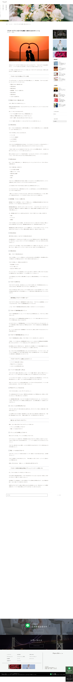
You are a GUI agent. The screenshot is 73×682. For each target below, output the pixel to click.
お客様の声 (45, 6)
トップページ (14, 6)
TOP (6, 29)
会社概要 (62, 6)
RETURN (9, 500)
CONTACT (36, 636)
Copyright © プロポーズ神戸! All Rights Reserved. (64, 679)
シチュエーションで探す (31, 6)
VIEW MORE (36, 651)
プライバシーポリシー (33, 662)
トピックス (56, 6)
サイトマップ (32, 664)
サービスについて (21, 6)
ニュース (50, 6)
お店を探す (39, 6)
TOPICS (13, 37)
